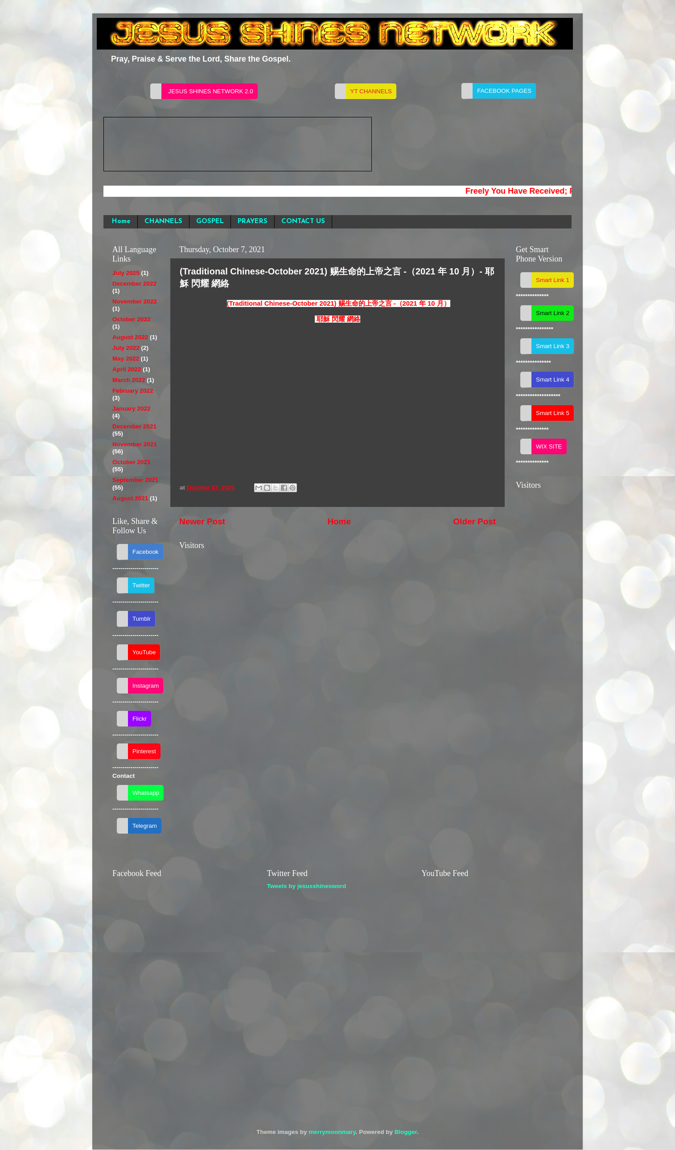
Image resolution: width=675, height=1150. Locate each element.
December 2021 (134, 426)
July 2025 (126, 273)
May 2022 (125, 358)
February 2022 (132, 390)
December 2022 (134, 283)
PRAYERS (253, 221)
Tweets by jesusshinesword (306, 886)
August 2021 (130, 498)
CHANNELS (163, 221)
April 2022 (126, 369)
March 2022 (128, 380)
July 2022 (126, 348)
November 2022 (134, 301)
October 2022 (131, 319)
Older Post (474, 521)
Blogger (406, 1132)
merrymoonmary (332, 1132)
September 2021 (135, 480)
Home (121, 221)
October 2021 (131, 462)
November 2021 (134, 444)
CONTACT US (303, 221)
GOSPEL (210, 221)
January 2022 (131, 408)
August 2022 (130, 337)
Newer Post (202, 521)
